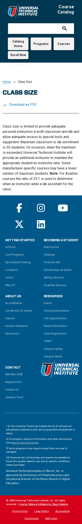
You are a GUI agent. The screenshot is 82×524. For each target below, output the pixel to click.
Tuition (9, 277)
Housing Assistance (56, 310)
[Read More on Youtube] (63, 208)
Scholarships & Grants (58, 269)
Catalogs (49, 254)
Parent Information (55, 326)
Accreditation (13, 303)
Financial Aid (52, 262)
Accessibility (62, 511)
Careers (10, 318)
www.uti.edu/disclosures (25, 442)
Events (48, 303)
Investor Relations (16, 326)
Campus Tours (14, 397)
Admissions (51, 247)
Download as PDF (20, 104)
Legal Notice (41, 511)
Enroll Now (18, 55)
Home (7, 82)
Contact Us (12, 389)
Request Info (13, 382)
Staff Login (51, 518)
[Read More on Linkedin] (41, 224)
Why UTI (10, 285)
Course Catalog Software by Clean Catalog (43, 504)
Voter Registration (55, 333)
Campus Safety (53, 348)
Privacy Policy (20, 511)
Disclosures (31, 518)
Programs (41, 44)
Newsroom (12, 333)
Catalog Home (18, 44)
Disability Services (55, 285)
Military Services (54, 277)
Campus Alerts (53, 356)
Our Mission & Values (18, 310)
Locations (11, 269)
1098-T (48, 341)
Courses (64, 44)
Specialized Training (18, 262)
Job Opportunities (55, 318)
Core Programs (14, 254)
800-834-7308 (13, 374)
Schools (10, 247)
